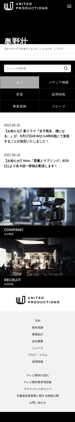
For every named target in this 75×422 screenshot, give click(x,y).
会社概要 (37, 341)
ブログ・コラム (37, 354)
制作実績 (37, 327)
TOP (37, 320)
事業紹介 (37, 334)
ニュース (37, 348)
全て (19, 82)
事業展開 (19, 106)
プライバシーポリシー (38, 389)
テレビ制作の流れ (37, 375)
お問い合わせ (37, 402)
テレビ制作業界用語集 (38, 382)
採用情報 (37, 361)
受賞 (19, 94)
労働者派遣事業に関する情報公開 (38, 395)
